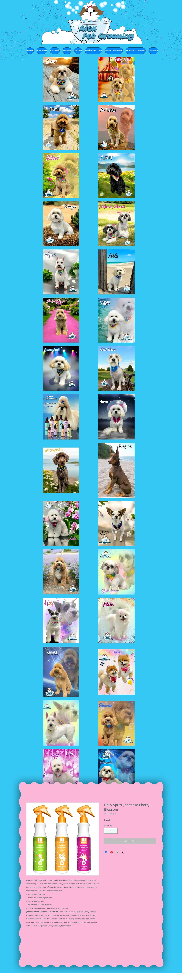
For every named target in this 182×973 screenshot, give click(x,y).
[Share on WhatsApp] (117, 852)
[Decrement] (106, 830)
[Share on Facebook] (106, 852)
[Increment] (115, 830)
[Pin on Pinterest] (111, 852)
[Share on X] (122, 852)
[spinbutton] (110, 830)
